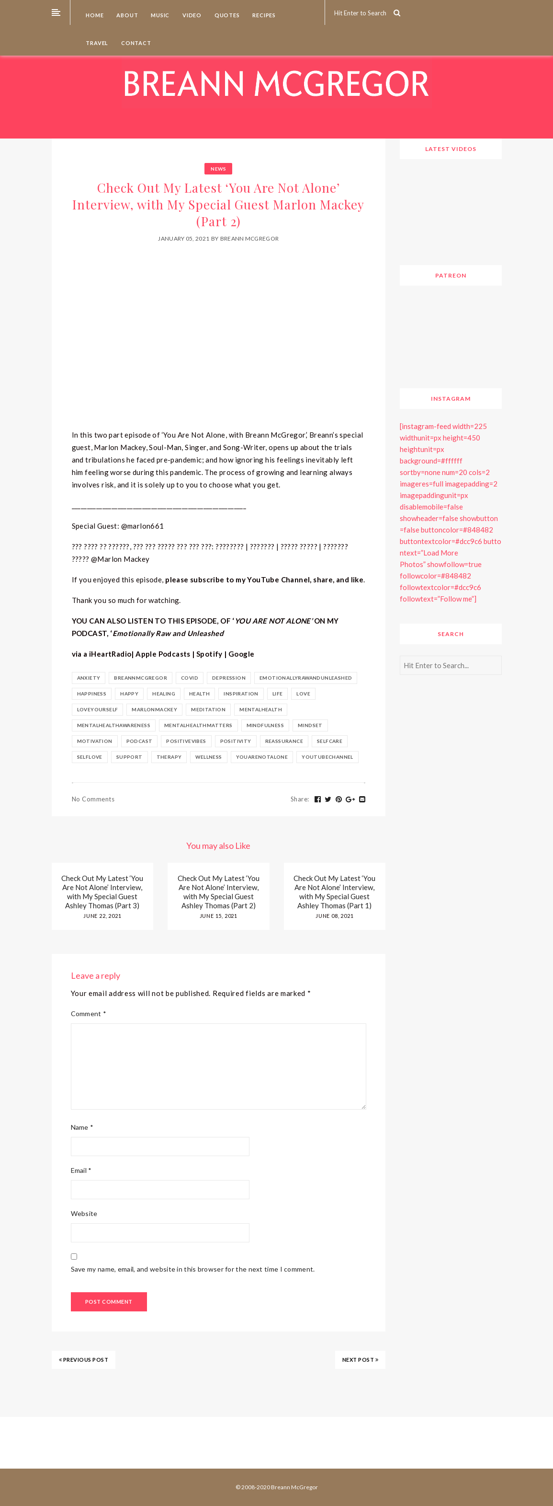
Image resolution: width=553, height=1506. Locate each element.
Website (84, 1213)
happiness (92, 693)
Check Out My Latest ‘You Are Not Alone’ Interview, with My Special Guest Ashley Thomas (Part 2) (219, 892)
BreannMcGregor (140, 678)
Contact (135, 43)
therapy (169, 757)
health (199, 693)
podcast (139, 741)
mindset (310, 725)
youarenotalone (262, 757)
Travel (97, 43)
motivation (95, 741)
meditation (208, 709)
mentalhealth (260, 709)
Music (159, 15)
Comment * (89, 1013)
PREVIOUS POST (84, 1359)
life (277, 693)
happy (129, 693)
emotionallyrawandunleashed (306, 678)
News (218, 169)
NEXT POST (360, 1359)
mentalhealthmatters (198, 725)
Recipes (263, 15)
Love (303, 693)
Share (300, 799)
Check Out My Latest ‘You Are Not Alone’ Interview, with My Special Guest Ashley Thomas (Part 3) (102, 892)
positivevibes (186, 741)
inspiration (241, 693)
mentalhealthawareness (113, 725)
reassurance (284, 741)
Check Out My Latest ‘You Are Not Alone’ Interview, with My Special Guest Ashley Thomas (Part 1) (334, 892)
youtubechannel (327, 757)
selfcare (329, 741)
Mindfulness (265, 725)
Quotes (226, 15)
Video (191, 15)
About (126, 15)
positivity (235, 741)
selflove (89, 757)
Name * (82, 1127)
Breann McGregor (249, 238)
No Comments (93, 799)
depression (229, 678)
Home (94, 15)
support (129, 757)
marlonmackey (154, 709)
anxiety (89, 678)
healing (163, 693)
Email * (81, 1170)
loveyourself (97, 709)
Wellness (208, 757)
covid (189, 678)
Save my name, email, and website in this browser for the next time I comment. (193, 1269)
